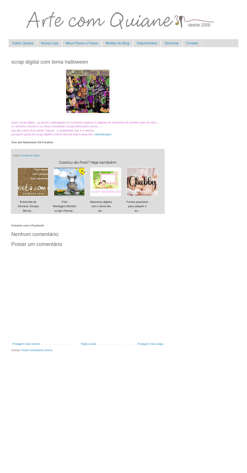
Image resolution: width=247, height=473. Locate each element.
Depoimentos (147, 43)
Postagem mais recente (26, 343)
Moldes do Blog (117, 43)
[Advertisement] (87, 404)
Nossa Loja (49, 43)
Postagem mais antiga (150, 343)
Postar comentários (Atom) (36, 350)
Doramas (172, 43)
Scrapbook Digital (30, 155)
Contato (192, 43)
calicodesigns (102, 134)
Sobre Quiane (23, 43)
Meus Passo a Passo (82, 43)
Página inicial (88, 343)
